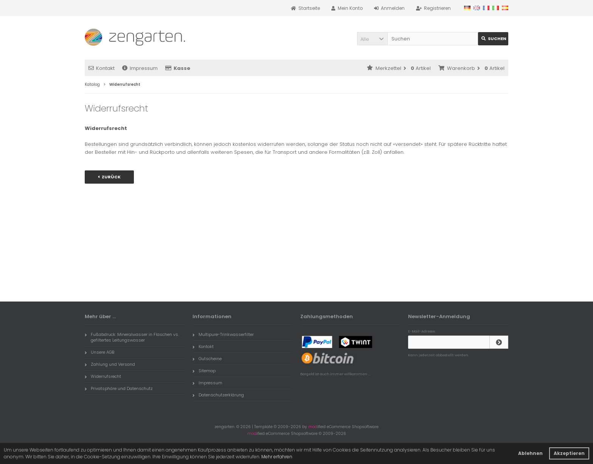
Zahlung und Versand (110, 364)
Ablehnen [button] (530, 453)
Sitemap (204, 371)
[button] (372, 38)
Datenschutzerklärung (218, 395)
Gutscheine (207, 359)
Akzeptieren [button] (569, 453)
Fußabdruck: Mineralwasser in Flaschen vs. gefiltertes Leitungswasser (132, 337)
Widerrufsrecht (103, 376)
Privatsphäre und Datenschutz (119, 388)
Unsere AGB (99, 352)
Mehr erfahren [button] (276, 456)
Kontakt (101, 68)
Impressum (140, 68)
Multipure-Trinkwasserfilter (223, 334)
